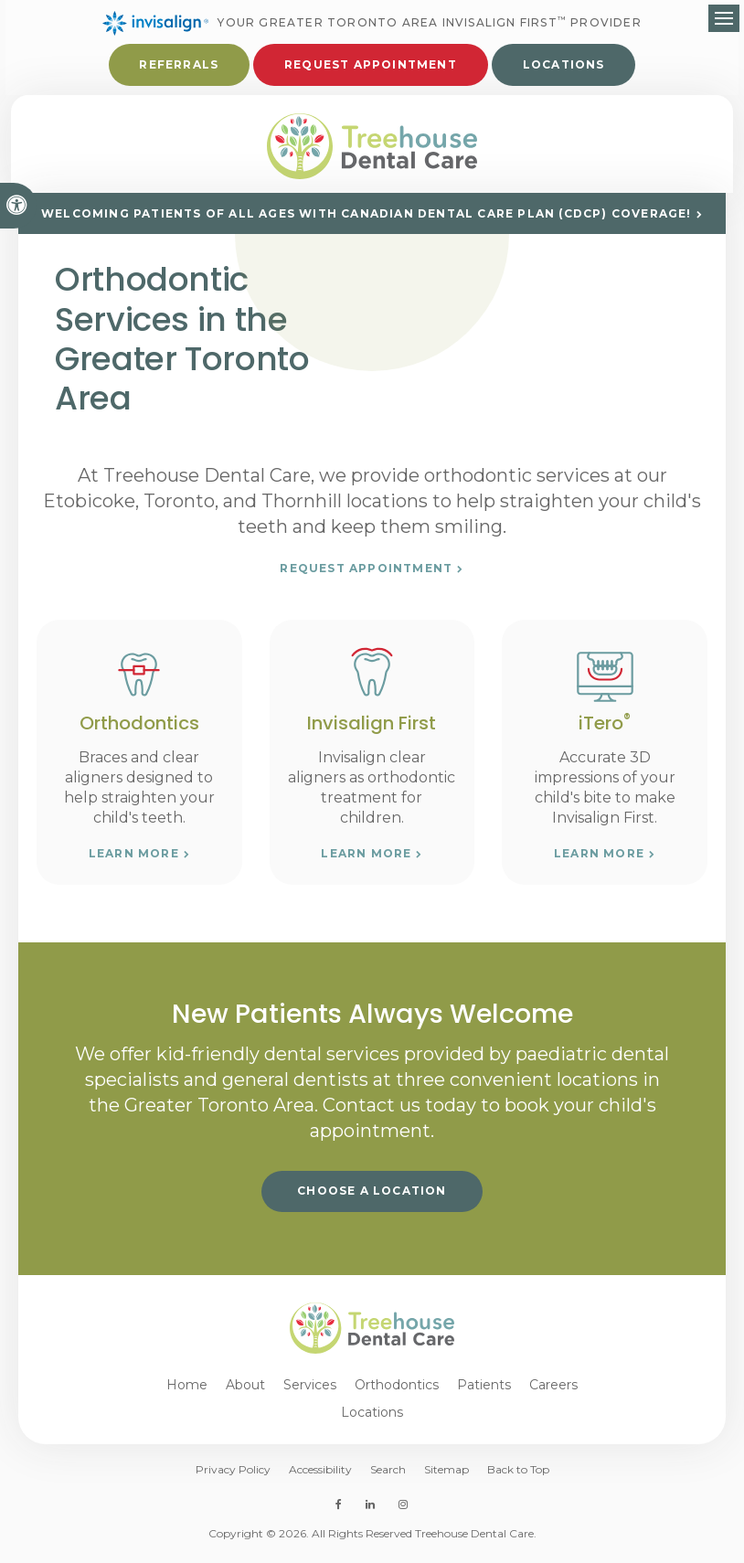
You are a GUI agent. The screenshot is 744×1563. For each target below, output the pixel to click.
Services (309, 1393)
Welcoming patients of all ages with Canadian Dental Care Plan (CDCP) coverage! (366, 222)
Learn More (134, 861)
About (245, 1393)
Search (388, 1477)
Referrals (178, 66)
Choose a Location (371, 1199)
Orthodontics (397, 1393)
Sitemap (446, 1477)
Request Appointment (370, 66)
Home (186, 1393)
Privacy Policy (233, 1477)
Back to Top (518, 1477)
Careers (553, 1393)
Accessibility (320, 1477)
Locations (564, 66)
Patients (484, 1393)
